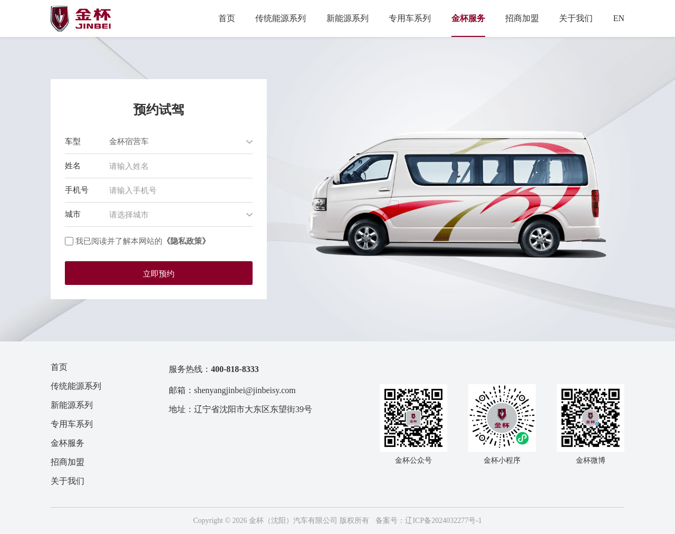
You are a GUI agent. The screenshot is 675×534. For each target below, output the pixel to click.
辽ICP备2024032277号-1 (443, 521)
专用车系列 (410, 18)
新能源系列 (347, 18)
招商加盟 (522, 18)
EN (618, 18)
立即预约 (159, 273)
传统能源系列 (280, 18)
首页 (226, 18)
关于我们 (576, 18)
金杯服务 (468, 18)
